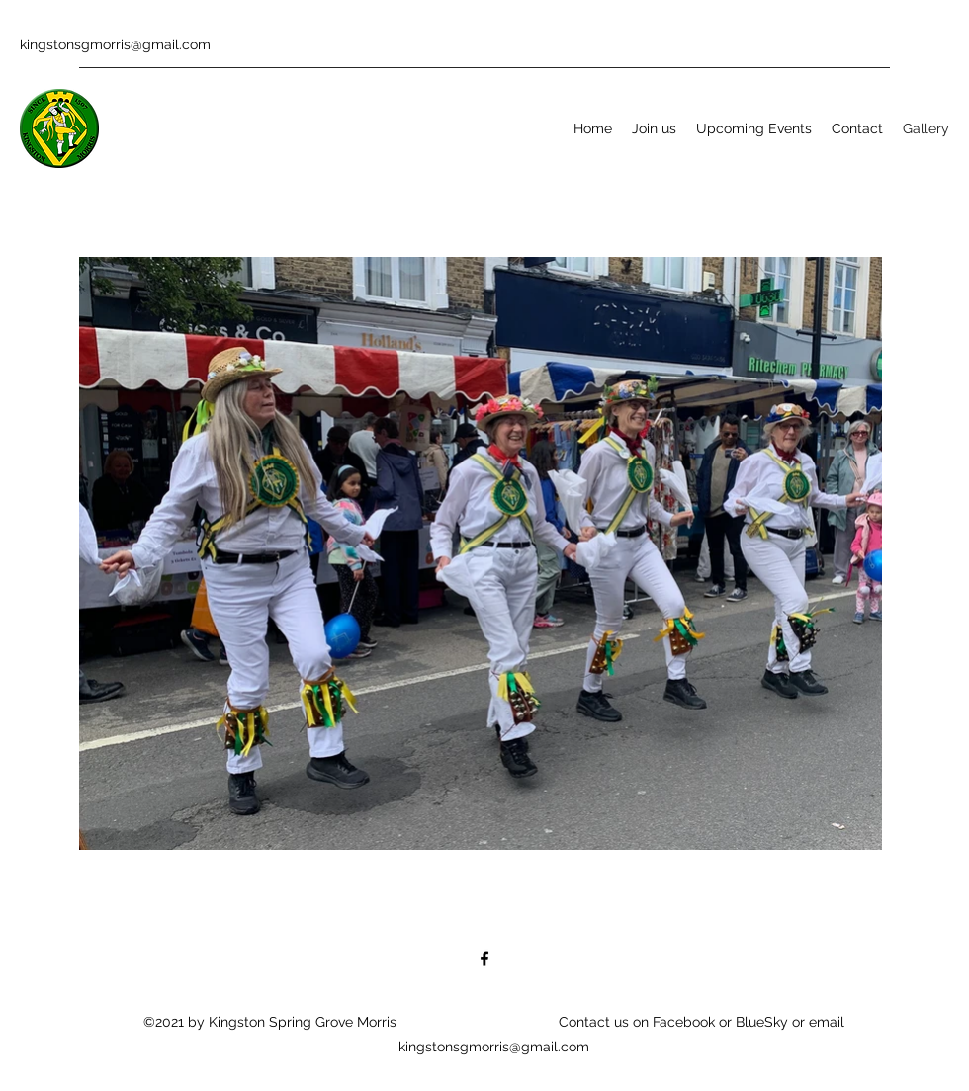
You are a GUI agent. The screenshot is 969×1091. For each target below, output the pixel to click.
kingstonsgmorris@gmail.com (115, 44)
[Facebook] (484, 958)
